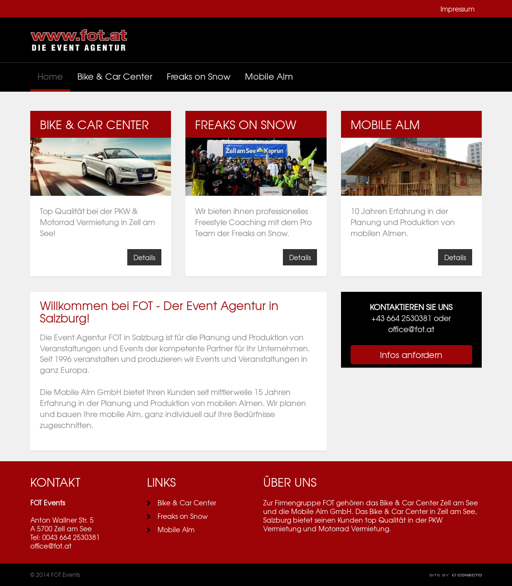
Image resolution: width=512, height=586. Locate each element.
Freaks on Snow (199, 76)
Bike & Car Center (114, 76)
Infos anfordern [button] (411, 354)
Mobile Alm (269, 76)
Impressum (457, 8)
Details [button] (144, 257)
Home (50, 76)
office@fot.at (51, 545)
